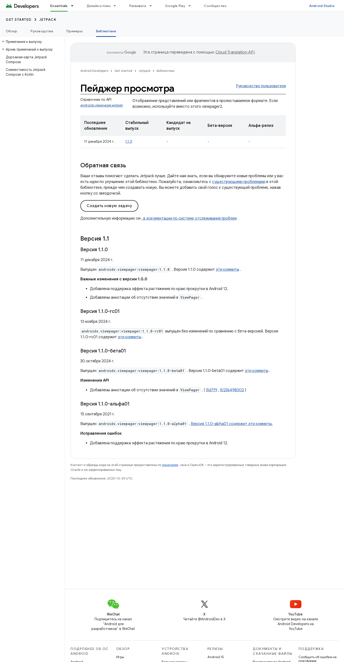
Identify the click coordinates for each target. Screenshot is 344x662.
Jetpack (48, 19)
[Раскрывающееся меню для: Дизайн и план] (116, 6)
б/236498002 (232, 390)
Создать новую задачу (109, 205)
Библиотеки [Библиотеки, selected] (106, 31)
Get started (19, 19)
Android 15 (215, 657)
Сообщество (215, 6)
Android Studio (322, 6)
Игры (120, 657)
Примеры (74, 31)
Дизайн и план (98, 6)
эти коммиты (227, 269)
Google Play (175, 6)
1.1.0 (128, 141)
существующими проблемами (238, 181)
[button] (31, 42)
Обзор (11, 31)
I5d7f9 (211, 390)
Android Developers (94, 71)
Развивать (137, 6)
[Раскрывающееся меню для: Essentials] (74, 6)
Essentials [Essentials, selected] (59, 6)
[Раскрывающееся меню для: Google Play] (191, 6)
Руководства (42, 31)
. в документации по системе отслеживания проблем (189, 218)
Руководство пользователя (261, 86)
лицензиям (170, 465)
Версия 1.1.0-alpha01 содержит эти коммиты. (232, 423)
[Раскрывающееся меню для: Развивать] (152, 6)
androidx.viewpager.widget (101, 105)
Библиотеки (165, 71)
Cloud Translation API (235, 52)
